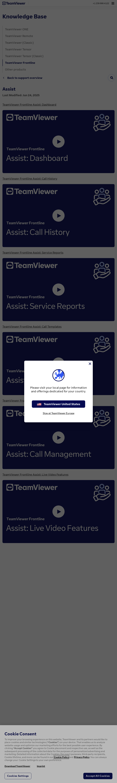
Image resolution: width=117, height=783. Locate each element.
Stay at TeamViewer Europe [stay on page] (58, 413)
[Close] (90, 364)
